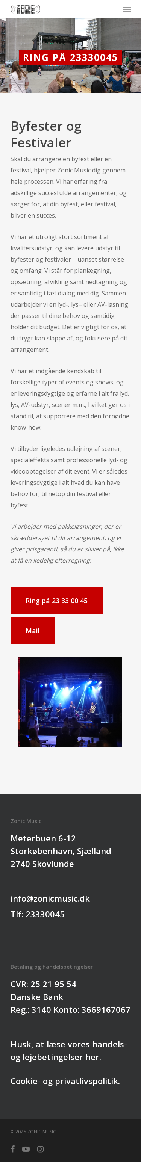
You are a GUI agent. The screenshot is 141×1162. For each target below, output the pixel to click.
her (92, 1056)
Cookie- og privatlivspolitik (64, 1080)
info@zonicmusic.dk (50, 898)
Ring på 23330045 (70, 57)
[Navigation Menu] (127, 9)
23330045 (45, 914)
